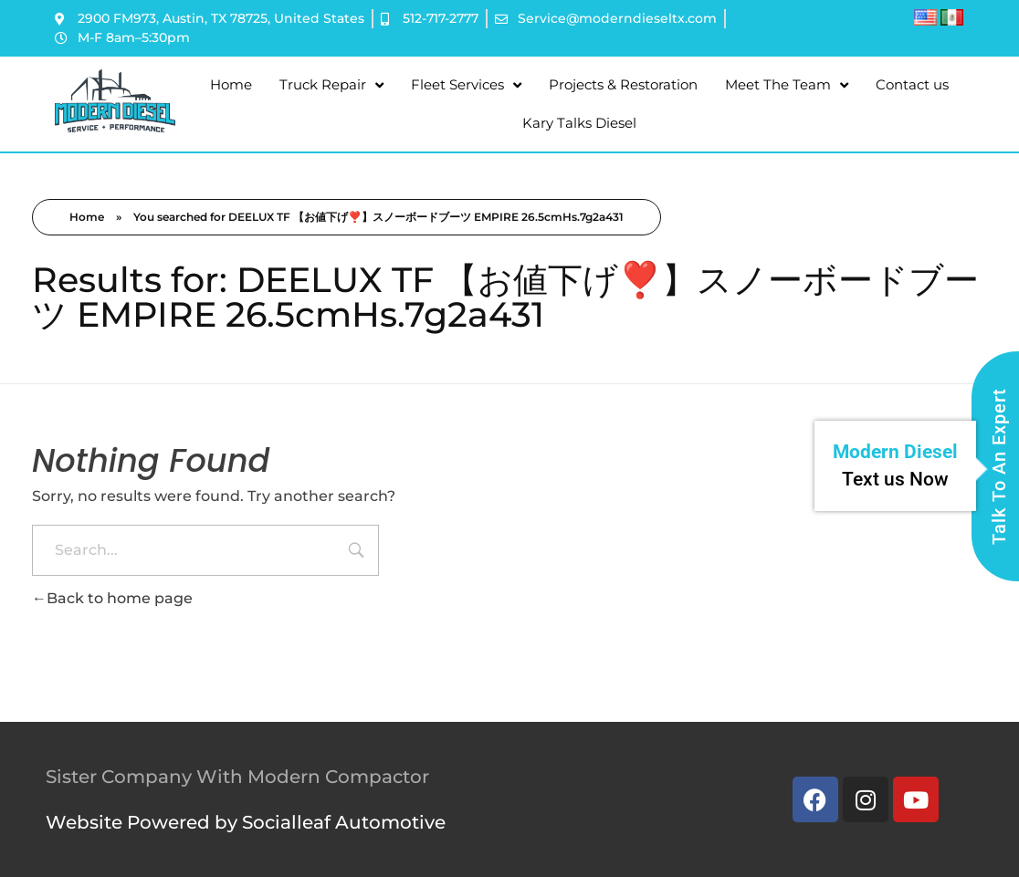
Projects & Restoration (623, 84)
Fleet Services (466, 85)
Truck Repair (331, 85)
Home (231, 84)
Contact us (912, 84)
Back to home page (112, 598)
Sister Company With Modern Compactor (237, 777)
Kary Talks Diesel (579, 122)
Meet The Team (786, 85)
